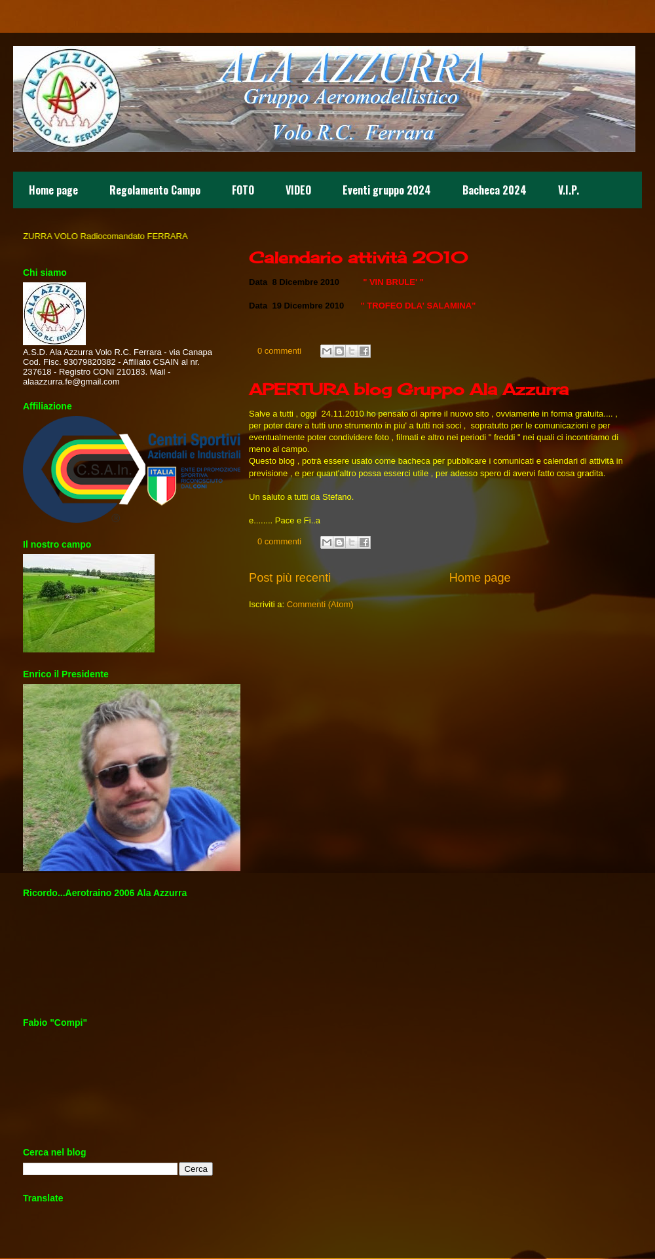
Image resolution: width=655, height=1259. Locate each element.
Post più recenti (290, 577)
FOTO (243, 190)
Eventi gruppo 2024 (387, 190)
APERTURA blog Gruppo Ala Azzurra (409, 389)
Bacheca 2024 (494, 190)
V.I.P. (568, 190)
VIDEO (298, 190)
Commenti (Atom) (320, 604)
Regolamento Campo (154, 190)
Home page (53, 190)
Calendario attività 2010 (358, 257)
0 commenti (279, 351)
